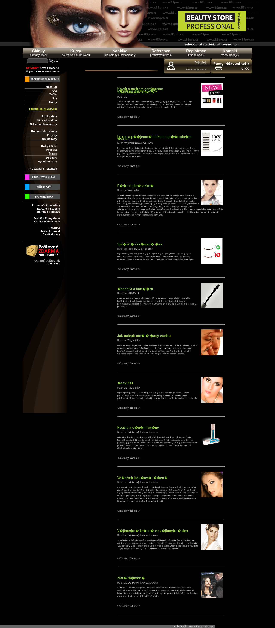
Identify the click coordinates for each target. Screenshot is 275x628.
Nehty (53, 102)
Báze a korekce (47, 120)
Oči (54, 90)
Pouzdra (51, 150)
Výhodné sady (47, 161)
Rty (54, 98)
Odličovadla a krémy (43, 124)
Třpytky (52, 135)
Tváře (53, 94)
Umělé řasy (49, 139)
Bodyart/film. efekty (44, 131)
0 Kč (245, 68)
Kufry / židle (49, 146)
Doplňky (51, 157)
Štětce (53, 153)
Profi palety (49, 116)
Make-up (51, 86)
